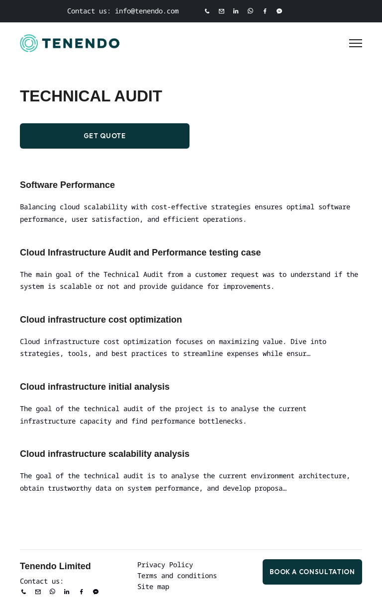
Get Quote (105, 136)
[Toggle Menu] (355, 43)
